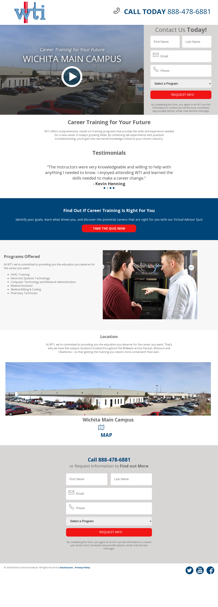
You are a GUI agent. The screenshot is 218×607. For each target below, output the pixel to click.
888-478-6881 (114, 459)
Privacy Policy (82, 567)
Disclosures (66, 567)
